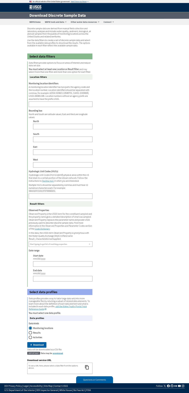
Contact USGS (61, 385)
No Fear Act (79, 390)
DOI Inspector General (47, 390)
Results (37, 332)
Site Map (48, 385)
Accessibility (36, 385)
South (36, 134)
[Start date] (62, 264)
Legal (26, 385)
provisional (58, 353)
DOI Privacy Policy (13, 385)
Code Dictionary (42, 228)
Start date (38, 255)
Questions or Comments (94, 379)
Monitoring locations (43, 328)
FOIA (88, 390)
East (35, 146)
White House (65, 390)
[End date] (62, 278)
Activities (37, 337)
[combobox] (60, 244)
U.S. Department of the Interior (19, 390)
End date (37, 270)
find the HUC (48, 180)
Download (37, 344)
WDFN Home (35, 22)
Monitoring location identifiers (43, 83)
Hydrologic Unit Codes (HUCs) (43, 171)
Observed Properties (39, 210)
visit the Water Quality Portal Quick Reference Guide (58, 307)
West (35, 159)
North (36, 121)
